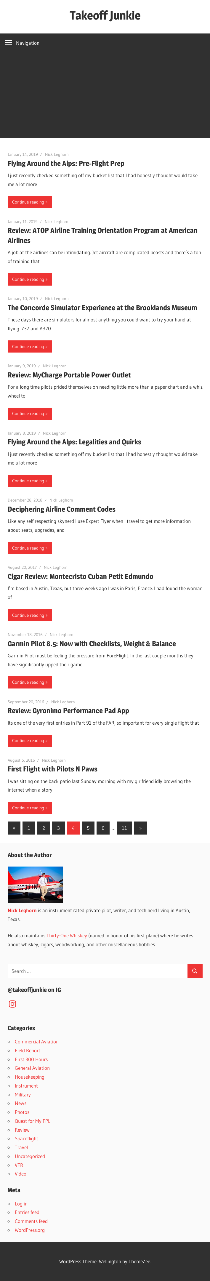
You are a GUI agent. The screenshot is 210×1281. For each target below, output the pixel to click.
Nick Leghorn (57, 154)
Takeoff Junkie (105, 15)
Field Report (27, 1050)
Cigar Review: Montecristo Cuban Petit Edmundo (80, 576)
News (20, 1103)
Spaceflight (26, 1138)
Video (20, 1173)
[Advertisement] (105, 96)
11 (124, 828)
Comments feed (31, 1221)
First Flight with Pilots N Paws (52, 769)
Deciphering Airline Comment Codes (62, 509)
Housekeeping (29, 1077)
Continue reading (28, 202)
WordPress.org (30, 1230)
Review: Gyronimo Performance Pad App (68, 710)
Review (22, 1130)
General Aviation (32, 1068)
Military (23, 1094)
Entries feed (27, 1212)
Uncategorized (30, 1156)
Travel (21, 1147)
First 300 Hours (31, 1059)
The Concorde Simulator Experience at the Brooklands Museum (102, 307)
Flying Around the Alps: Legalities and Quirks (74, 442)
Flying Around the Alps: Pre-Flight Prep (66, 163)
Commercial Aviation (37, 1041)
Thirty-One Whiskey (67, 935)
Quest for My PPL (32, 1121)
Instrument (26, 1086)
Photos (22, 1112)
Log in (21, 1203)
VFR (19, 1165)
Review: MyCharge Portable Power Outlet (69, 375)
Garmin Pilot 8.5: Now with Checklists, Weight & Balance (92, 643)
